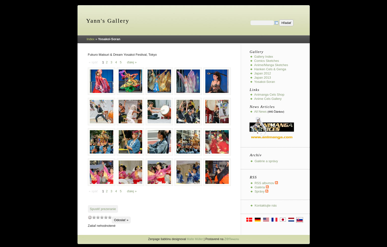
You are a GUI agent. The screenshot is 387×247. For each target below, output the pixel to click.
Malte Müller (195, 239)
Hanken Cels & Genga (270, 69)
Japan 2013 (262, 77)
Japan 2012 (262, 73)
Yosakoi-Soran (264, 82)
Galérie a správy (266, 161)
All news (260, 111)
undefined (90, 217)
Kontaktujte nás (265, 205)
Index (91, 39)
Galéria (261, 187)
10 (110, 217)
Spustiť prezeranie (103, 209)
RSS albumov (266, 183)
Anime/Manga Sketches (271, 65)
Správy (261, 191)
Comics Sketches (266, 61)
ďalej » (131, 62)
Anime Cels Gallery (268, 99)
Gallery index (263, 56)
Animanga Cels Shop (269, 94)
